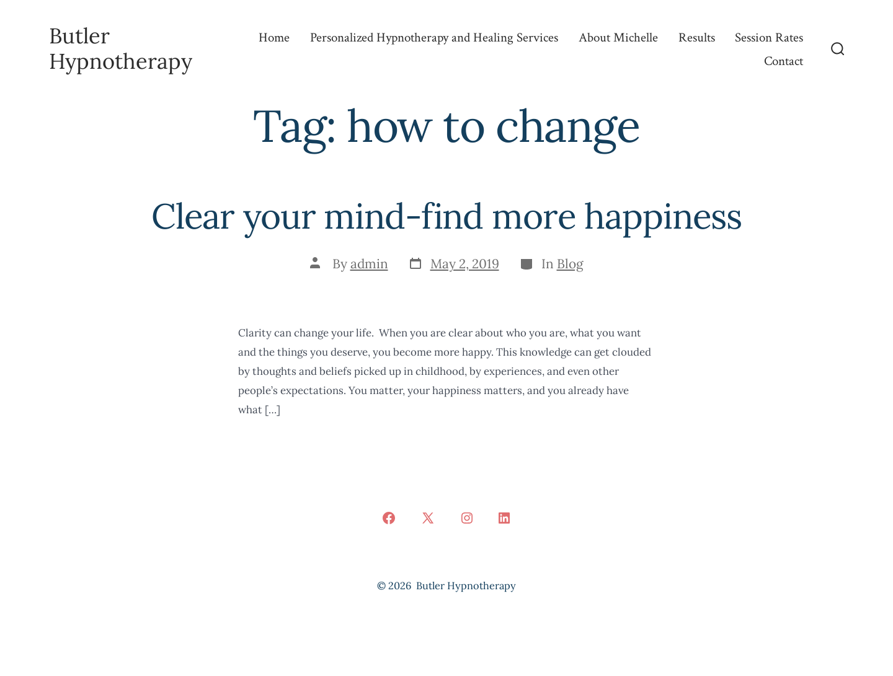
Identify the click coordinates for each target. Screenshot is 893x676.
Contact (783, 61)
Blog (570, 263)
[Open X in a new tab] (428, 518)
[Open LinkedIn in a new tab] (504, 518)
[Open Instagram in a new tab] (467, 518)
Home (274, 37)
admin (369, 263)
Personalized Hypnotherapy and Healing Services (434, 37)
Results (696, 37)
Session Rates (769, 37)
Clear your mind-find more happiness (446, 216)
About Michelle (618, 37)
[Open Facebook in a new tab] (388, 518)
